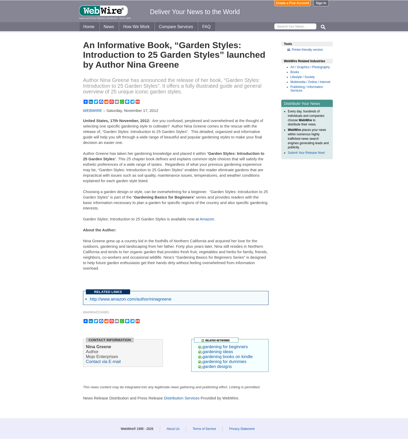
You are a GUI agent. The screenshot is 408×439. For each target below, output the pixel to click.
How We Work (136, 26)
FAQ (206, 26)
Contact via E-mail (103, 361)
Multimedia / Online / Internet (310, 82)
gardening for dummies (222, 361)
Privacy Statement (241, 429)
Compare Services (176, 26)
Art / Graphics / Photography (310, 67)
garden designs (215, 366)
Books (294, 72)
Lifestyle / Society (302, 77)
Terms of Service (204, 429)
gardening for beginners (223, 346)
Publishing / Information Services (306, 88)
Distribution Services (182, 398)
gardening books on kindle (225, 356)
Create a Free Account (292, 3)
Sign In (321, 3)
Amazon (207, 219)
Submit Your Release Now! (306, 153)
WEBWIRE (92, 110)
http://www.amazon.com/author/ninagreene (130, 299)
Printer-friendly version (307, 50)
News (109, 26)
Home (88, 26)
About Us (173, 429)
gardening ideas (215, 351)
